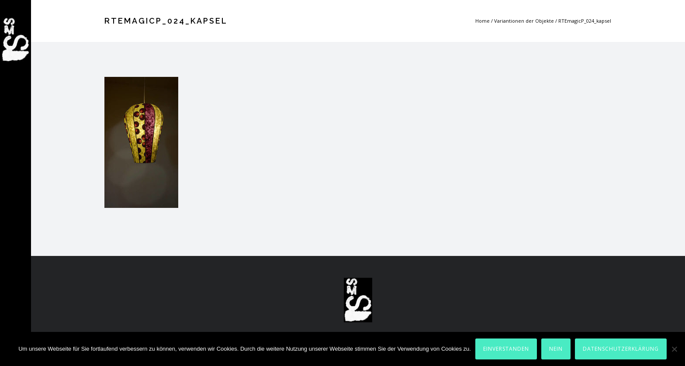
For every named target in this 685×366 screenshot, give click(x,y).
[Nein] (674, 349)
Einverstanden (506, 348)
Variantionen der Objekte (524, 20)
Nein (556, 348)
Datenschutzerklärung (621, 348)
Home (482, 20)
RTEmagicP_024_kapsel (584, 20)
